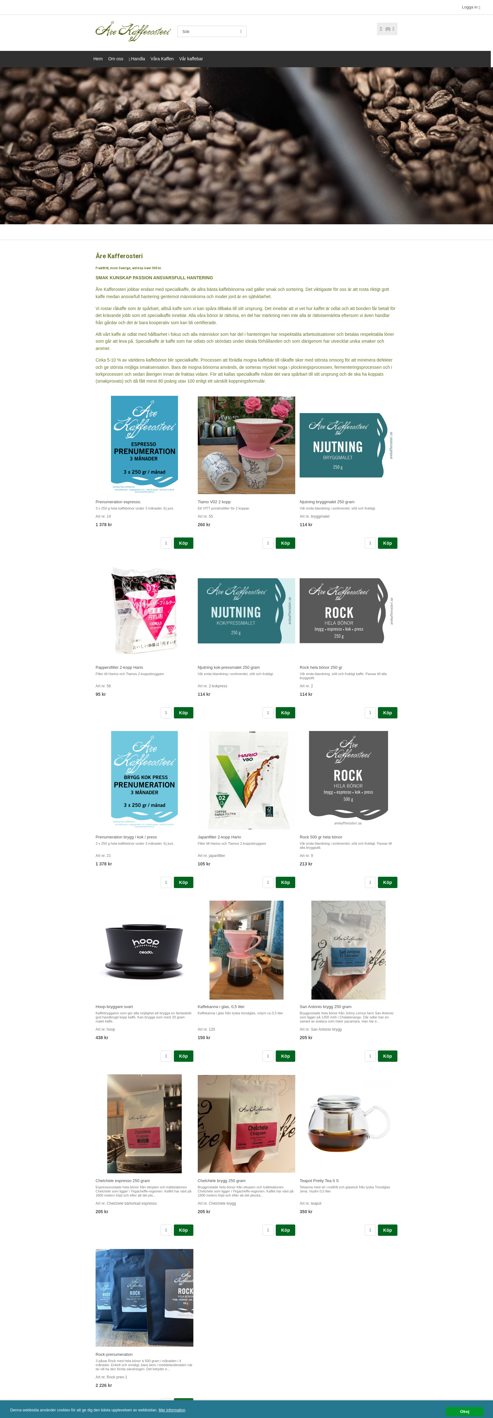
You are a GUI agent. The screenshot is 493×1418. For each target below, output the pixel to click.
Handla (138, 58)
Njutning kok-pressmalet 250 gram (229, 667)
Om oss (115, 58)
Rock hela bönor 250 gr (321, 667)
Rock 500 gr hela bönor (321, 836)
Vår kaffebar (191, 58)
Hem (98, 58)
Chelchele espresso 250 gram (123, 1180)
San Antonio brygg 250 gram (326, 1006)
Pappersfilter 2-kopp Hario (119, 667)
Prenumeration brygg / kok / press (126, 836)
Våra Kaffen (162, 58)
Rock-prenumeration (114, 1354)
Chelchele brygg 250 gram (222, 1180)
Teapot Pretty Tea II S (319, 1180)
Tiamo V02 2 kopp (214, 501)
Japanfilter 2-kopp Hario (219, 836)
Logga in (470, 7)
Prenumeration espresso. (118, 501)
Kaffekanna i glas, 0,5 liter (221, 1006)
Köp (183, 542)
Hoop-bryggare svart (114, 1006)
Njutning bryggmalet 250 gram (327, 501)
